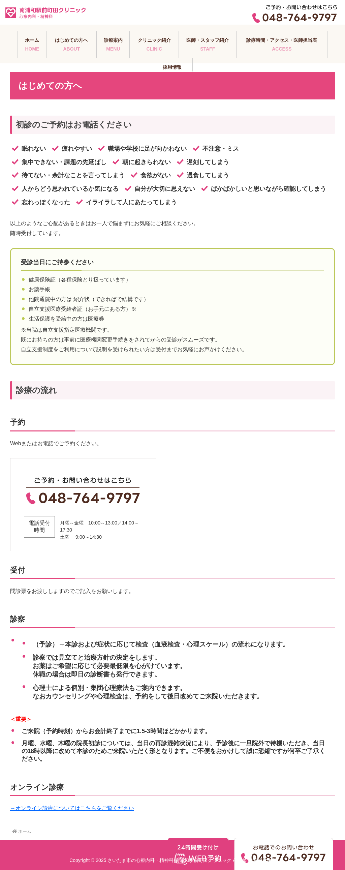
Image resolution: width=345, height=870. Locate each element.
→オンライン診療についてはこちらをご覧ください (72, 808)
